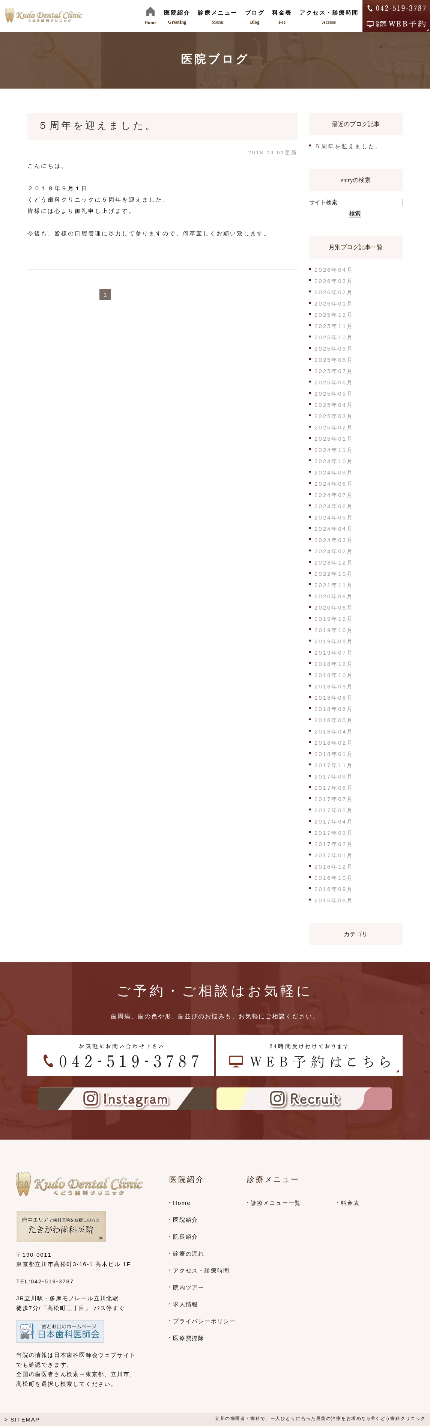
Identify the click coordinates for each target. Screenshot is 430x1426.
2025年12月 (333, 315)
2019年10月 (333, 630)
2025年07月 (333, 371)
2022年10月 (333, 574)
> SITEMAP (22, 1419)
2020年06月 (333, 607)
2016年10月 (333, 878)
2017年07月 (333, 799)
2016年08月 (333, 900)
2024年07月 (333, 495)
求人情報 (185, 1304)
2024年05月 (333, 517)
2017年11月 (333, 765)
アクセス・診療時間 (201, 1270)
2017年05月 (333, 810)
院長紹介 (185, 1236)
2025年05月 (333, 393)
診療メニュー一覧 (276, 1203)
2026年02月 (333, 292)
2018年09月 (333, 686)
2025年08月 (333, 360)
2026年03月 (333, 281)
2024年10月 (333, 461)
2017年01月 (333, 855)
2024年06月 (333, 506)
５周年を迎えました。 (97, 125)
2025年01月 (333, 438)
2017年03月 (333, 833)
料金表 (350, 1203)
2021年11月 (333, 585)
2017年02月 (333, 844)
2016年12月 (333, 866)
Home (182, 1203)
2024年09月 (333, 472)
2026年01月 (333, 303)
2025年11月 (333, 326)
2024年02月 (333, 551)
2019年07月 (333, 652)
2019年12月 (333, 619)
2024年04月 (333, 529)
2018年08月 (333, 697)
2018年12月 (333, 664)
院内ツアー (188, 1287)
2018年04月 (333, 731)
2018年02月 (333, 742)
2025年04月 (333, 405)
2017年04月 (333, 821)
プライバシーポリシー (204, 1321)
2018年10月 (333, 675)
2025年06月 (333, 382)
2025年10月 (333, 337)
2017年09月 (333, 776)
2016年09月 (333, 889)
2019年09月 (333, 641)
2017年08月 (333, 788)
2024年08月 (333, 483)
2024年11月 (333, 450)
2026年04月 (333, 270)
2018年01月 (333, 754)
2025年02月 (333, 427)
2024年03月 (333, 540)
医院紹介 (185, 1220)
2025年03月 (333, 416)
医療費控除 (188, 1338)
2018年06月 (333, 709)
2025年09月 (333, 348)
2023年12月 (333, 562)
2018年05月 (333, 720)
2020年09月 (333, 596)
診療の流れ (188, 1253)
